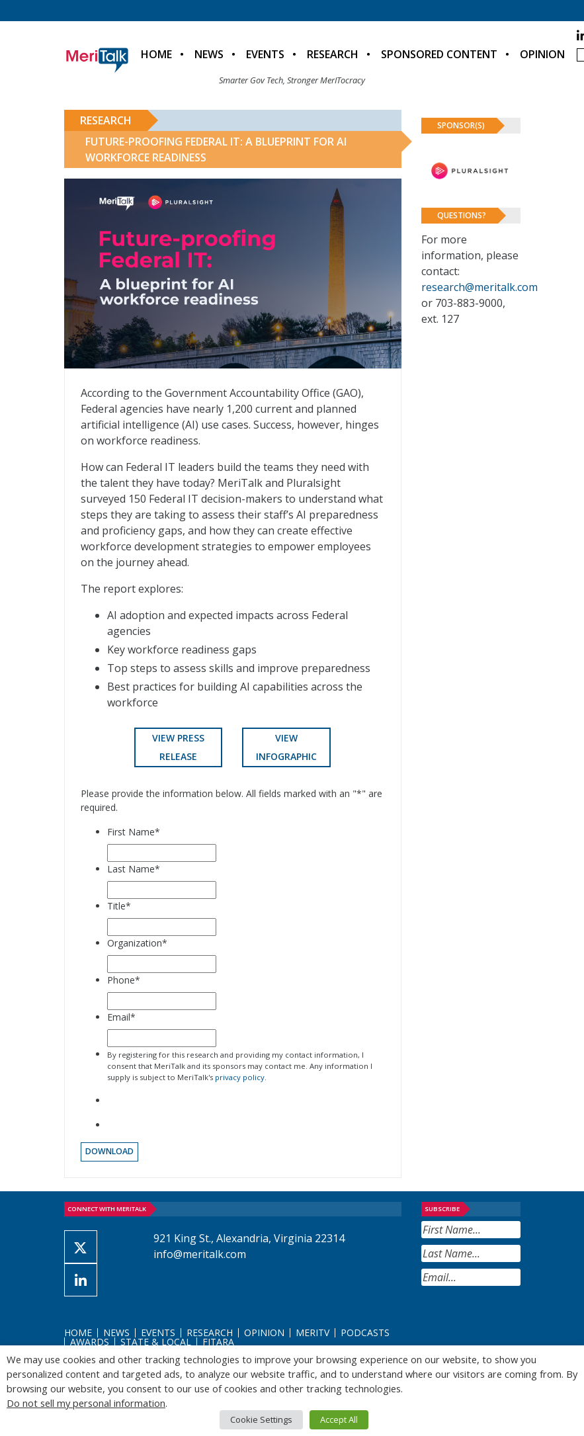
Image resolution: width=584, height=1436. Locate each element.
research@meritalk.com (479, 287)
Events (265, 54)
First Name (133, 831)
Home (156, 54)
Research (332, 54)
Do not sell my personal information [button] (86, 1403)
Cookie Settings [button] (261, 1419)
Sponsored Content (439, 54)
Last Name (133, 869)
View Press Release (178, 747)
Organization (137, 943)
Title (119, 906)
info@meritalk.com (199, 1254)
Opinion (542, 54)
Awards (89, 1341)
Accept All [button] (339, 1419)
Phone (123, 980)
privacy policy (240, 1077)
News (209, 54)
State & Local (155, 1341)
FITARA (218, 1341)
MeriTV (312, 1332)
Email (121, 1017)
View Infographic (286, 747)
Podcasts (365, 1332)
